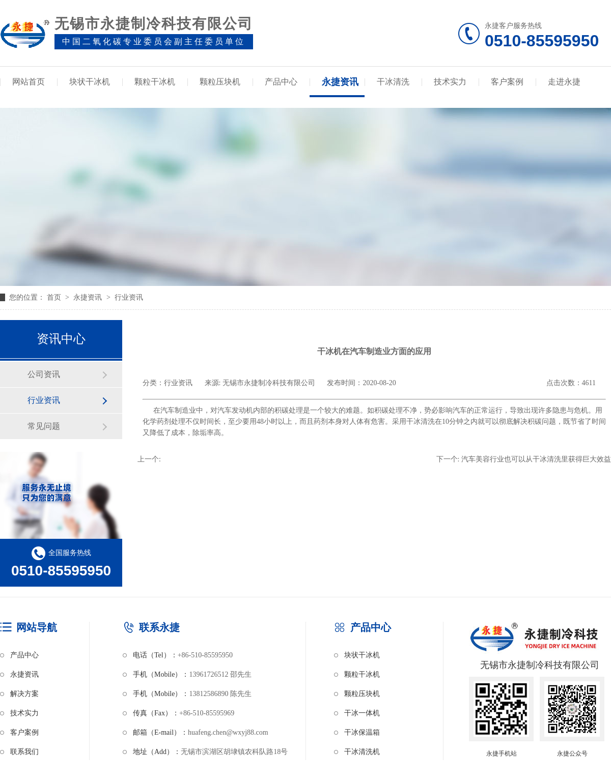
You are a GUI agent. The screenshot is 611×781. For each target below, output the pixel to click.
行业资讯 (129, 297)
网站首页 (28, 81)
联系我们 (24, 752)
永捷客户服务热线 (548, 36)
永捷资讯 (340, 82)
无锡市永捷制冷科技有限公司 (269, 383)
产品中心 (281, 81)
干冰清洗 (393, 81)
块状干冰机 (89, 81)
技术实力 (450, 81)
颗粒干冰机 (154, 81)
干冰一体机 (362, 713)
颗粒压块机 (220, 81)
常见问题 (43, 426)
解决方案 (24, 694)
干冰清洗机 (362, 752)
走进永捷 (564, 81)
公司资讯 (43, 374)
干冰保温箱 (362, 732)
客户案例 (507, 81)
